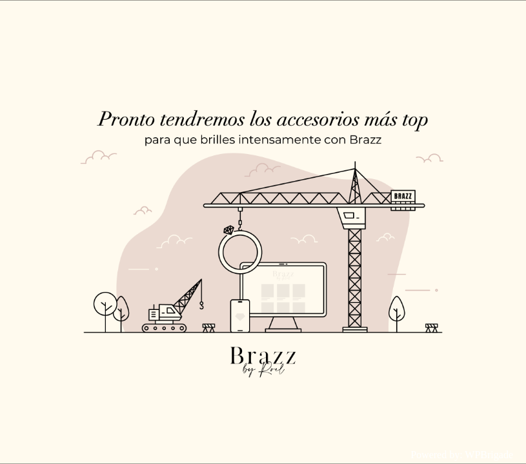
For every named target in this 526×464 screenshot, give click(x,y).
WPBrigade (489, 454)
